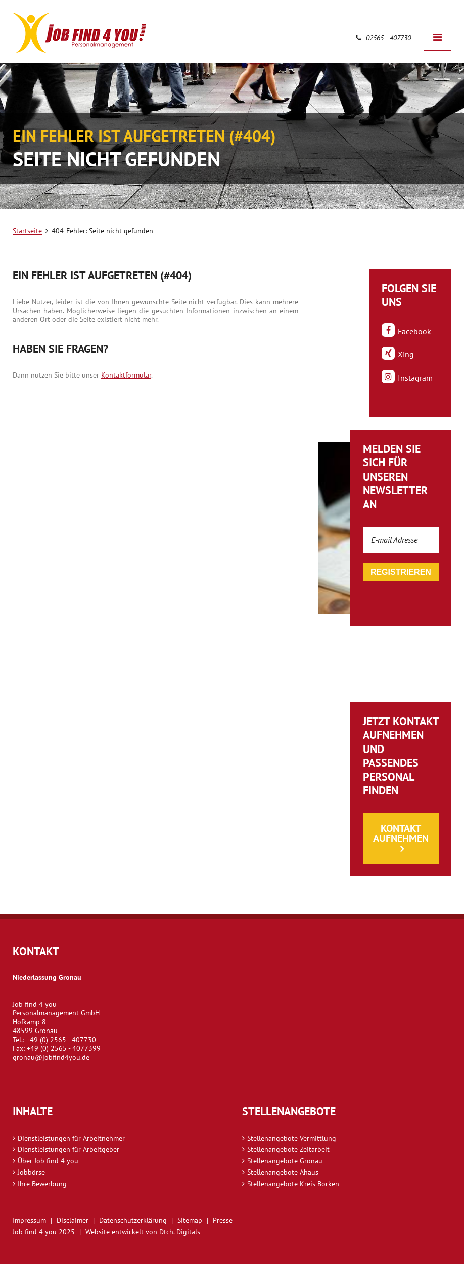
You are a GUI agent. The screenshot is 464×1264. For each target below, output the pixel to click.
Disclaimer (72, 1220)
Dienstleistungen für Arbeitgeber (68, 1149)
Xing (398, 354)
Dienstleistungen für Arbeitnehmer (71, 1138)
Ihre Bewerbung (42, 1183)
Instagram (407, 377)
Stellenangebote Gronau (284, 1160)
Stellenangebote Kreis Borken (293, 1183)
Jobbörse (31, 1172)
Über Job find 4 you (48, 1160)
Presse (223, 1220)
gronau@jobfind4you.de (51, 1057)
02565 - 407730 (383, 37)
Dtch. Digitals (179, 1231)
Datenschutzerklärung (133, 1220)
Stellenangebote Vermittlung (291, 1138)
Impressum (29, 1220)
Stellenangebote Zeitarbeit (288, 1149)
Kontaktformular (126, 375)
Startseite (27, 231)
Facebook (406, 330)
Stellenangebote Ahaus (282, 1172)
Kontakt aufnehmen (401, 833)
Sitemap (189, 1220)
